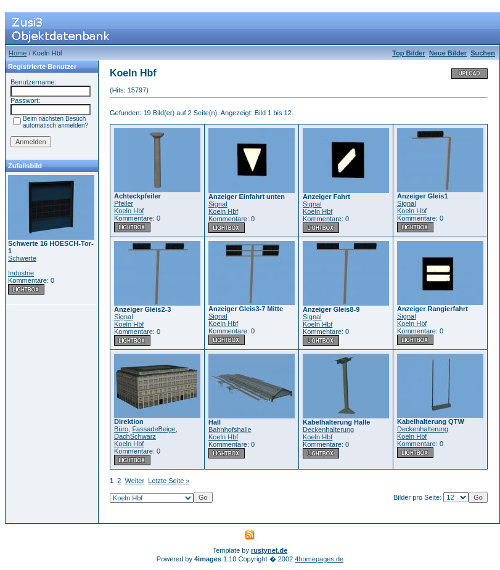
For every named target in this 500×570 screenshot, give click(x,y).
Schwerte (22, 258)
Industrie (21, 273)
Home (18, 53)
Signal (217, 204)
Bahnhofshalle (230, 429)
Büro (121, 429)
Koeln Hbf (129, 210)
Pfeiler (123, 203)
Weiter (135, 480)
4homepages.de (319, 559)
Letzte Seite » (168, 480)
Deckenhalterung (328, 429)
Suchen (482, 53)
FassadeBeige (153, 429)
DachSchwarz (135, 436)
